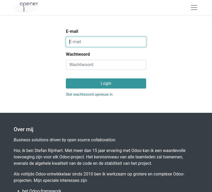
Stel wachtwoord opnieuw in (89, 94)
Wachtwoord (78, 54)
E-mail (72, 31)
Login (106, 83)
